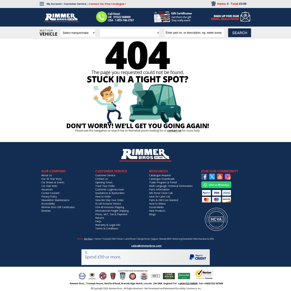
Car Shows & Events (52, 182)
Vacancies (47, 189)
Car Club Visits (49, 186)
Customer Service (75, 3)
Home (98, 238)
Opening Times (104, 182)
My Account (54, 3)
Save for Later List (159, 196)
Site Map (88, 238)
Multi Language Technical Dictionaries (171, 186)
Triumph (106, 238)
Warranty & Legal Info (107, 225)
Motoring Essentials (182, 238)
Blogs (152, 214)
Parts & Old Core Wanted (163, 200)
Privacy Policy (49, 196)
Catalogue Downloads (162, 178)
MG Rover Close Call (160, 193)
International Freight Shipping (112, 210)
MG (114, 238)
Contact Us (101, 178)
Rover (120, 238)
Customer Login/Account (109, 189)
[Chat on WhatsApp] (216, 187)
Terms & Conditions (106, 228)
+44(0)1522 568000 (188, 283)
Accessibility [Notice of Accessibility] (48, 203)
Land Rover (130, 238)
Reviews (46, 210)
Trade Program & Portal (163, 182)
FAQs (98, 221)
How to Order (103, 196)
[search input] (194, 32)
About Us (46, 175)
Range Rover (144, 238)
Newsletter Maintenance (55, 200)
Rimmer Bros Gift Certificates (58, 207)
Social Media (156, 207)
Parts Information (159, 189)
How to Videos (157, 203)
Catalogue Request (160, 175)
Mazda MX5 (165, 238)
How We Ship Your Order (109, 200)
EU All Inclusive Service (108, 203)
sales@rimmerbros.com (146, 245)
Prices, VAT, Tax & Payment (111, 214)
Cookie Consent (50, 193)
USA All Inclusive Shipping (109, 207)
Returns (99, 217)
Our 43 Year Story (51, 178)
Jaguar (155, 238)
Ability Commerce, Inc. (190, 288)
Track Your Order (105, 186)
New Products (157, 210)
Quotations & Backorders (110, 193)
